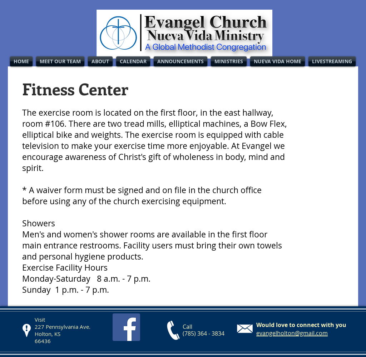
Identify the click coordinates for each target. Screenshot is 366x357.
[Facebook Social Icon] (126, 327)
